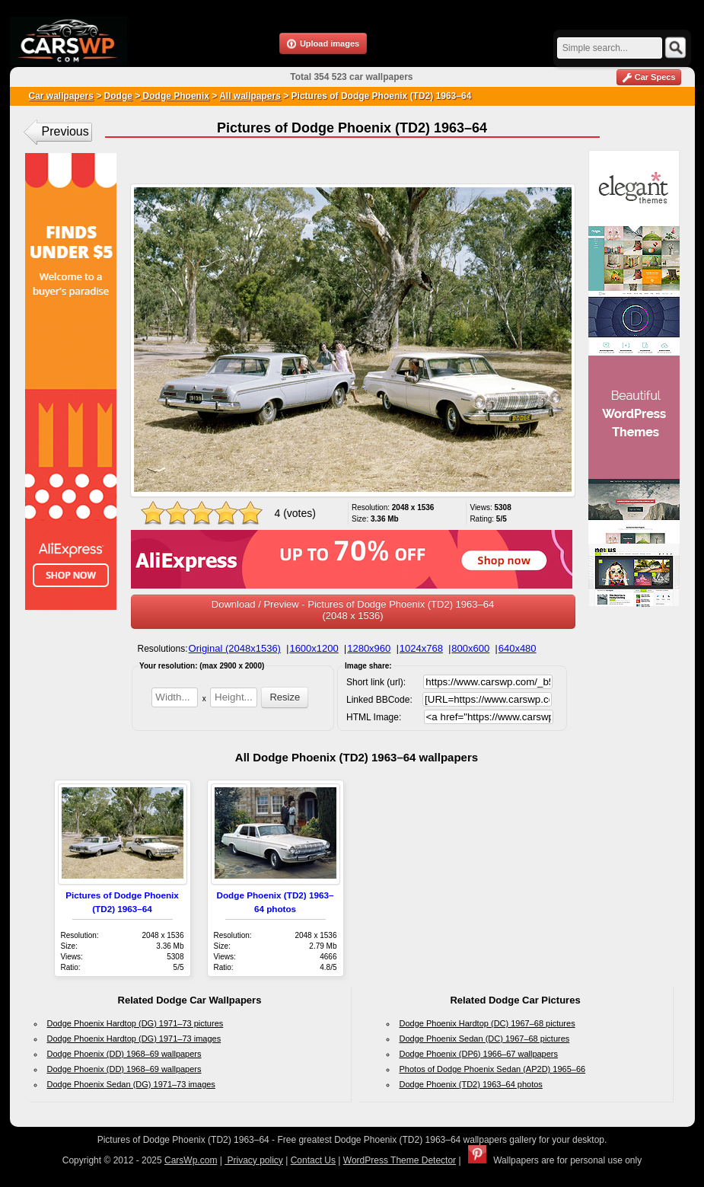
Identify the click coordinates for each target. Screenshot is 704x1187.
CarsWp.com (190, 1160)
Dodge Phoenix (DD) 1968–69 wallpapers (124, 1053)
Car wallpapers (61, 96)
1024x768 (421, 648)
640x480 (518, 648)
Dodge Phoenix (174, 96)
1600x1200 (313, 648)
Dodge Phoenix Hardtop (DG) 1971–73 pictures (135, 1023)
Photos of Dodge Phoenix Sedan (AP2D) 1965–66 (493, 1069)
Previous (65, 131)
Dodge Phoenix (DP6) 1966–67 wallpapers (479, 1053)
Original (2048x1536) (235, 648)
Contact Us (313, 1160)
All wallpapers (250, 96)
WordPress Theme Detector (399, 1160)
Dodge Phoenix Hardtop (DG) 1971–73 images (134, 1038)
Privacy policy (254, 1160)
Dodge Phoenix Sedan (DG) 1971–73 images (131, 1084)
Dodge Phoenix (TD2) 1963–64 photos (471, 1084)
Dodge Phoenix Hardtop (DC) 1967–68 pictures (487, 1023)
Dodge (118, 96)
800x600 (470, 648)
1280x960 (368, 648)
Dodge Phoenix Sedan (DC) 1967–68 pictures (485, 1038)
